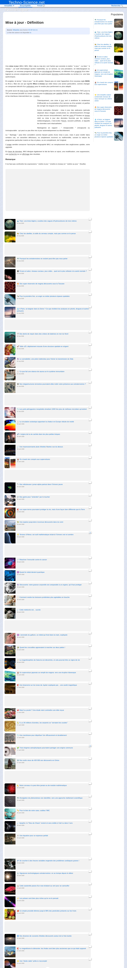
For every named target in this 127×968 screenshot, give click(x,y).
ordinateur (30, 86)
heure (64, 121)
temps (87, 115)
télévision (49, 93)
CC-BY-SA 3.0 (32, 30)
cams (71, 115)
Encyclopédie (25, 6)
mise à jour (24, 91)
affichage (25, 154)
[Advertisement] (47, 49)
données (55, 74)
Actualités (9, 6)
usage (9, 144)
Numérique (16, 9)
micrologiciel (47, 71)
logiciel (36, 71)
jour (62, 100)
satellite (59, 93)
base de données (15, 151)
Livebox (37, 96)
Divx (87, 93)
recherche (13, 154)
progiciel (78, 71)
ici (30, 32)
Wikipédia (16, 30)
